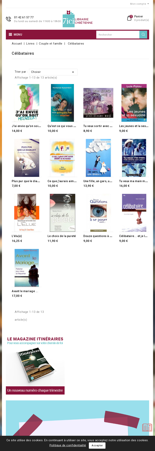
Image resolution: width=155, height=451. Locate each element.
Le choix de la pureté (62, 236)
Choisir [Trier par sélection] (53, 72)
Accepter (97, 445)
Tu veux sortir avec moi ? (100, 126)
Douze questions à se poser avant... (107, 236)
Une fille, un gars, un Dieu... (102, 181)
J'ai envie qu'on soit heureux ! (32, 126)
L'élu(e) (17, 236)
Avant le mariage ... (25, 291)
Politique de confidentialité (68, 445)
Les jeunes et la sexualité (136, 126)
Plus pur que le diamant (28, 181)
